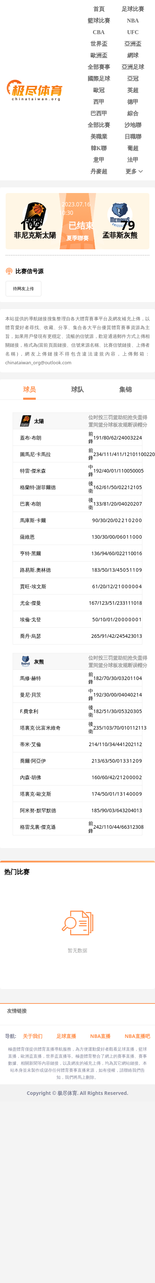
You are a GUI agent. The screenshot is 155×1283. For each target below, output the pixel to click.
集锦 (125, 389)
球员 (29, 389)
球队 (77, 389)
